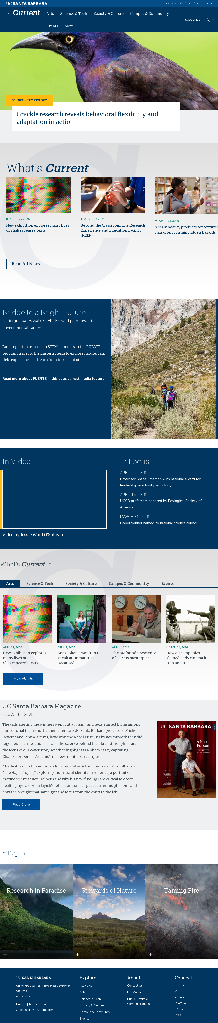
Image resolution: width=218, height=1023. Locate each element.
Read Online (21, 805)
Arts (50, 13)
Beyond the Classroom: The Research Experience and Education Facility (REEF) (113, 230)
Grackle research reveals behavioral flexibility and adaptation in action (92, 117)
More (69, 26)
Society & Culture (109, 13)
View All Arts (23, 679)
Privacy (21, 1004)
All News (86, 986)
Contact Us (135, 986)
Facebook (181, 985)
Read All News (26, 263)
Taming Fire (181, 890)
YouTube (180, 1004)
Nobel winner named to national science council (159, 522)
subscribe (192, 20)
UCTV (179, 1009)
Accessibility (25, 1010)
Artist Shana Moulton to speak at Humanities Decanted (79, 658)
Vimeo (179, 997)
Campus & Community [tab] (131, 583)
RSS (178, 1015)
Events (52, 26)
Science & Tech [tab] (40, 583)
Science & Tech (73, 13)
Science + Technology (29, 100)
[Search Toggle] (210, 19)
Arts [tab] (10, 583)
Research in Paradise (36, 890)
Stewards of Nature (109, 890)
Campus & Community (149, 13)
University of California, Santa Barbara (188, 3)
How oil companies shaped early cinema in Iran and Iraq (186, 658)
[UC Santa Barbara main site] (27, 2)
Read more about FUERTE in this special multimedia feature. (53, 378)
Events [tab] (170, 583)
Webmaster (44, 1010)
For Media (134, 992)
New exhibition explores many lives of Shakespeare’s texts (24, 658)
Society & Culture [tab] (82, 583)
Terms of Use (38, 1004)
